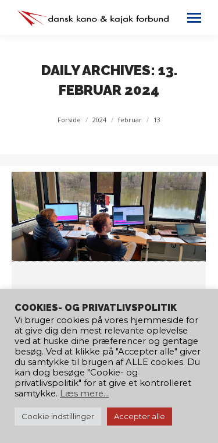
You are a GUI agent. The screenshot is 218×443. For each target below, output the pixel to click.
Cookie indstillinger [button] (58, 416)
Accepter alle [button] (139, 416)
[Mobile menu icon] (194, 18)
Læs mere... (84, 393)
